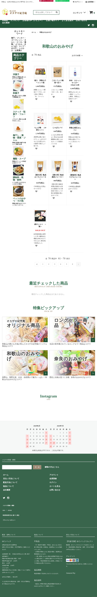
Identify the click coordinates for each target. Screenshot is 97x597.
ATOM (9, 508)
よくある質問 (67, 20)
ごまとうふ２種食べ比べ (58, 81)
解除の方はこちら (52, 466)
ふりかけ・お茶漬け (17, 49)
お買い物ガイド (52, 20)
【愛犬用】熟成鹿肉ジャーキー (58, 175)
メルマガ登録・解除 (10, 504)
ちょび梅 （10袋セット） (40, 128)
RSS (3, 508)
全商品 (5, 20)
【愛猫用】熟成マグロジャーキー (75, 176)
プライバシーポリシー (11, 516)
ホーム (34, 32)
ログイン (78, 2)
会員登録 (91, 2)
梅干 (13, 38)
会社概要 (6, 23)
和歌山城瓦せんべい (75, 128)
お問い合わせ (81, 20)
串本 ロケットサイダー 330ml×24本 (75, 82)
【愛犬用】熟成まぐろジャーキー (40, 176)
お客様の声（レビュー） (33, 20)
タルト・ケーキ (18, 41)
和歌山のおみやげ (45, 32)
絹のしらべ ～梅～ (40, 224)
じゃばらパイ (58, 127)
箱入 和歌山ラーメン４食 (40, 81)
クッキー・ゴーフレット (18, 39)
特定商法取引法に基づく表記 (13, 512)
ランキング (15, 20)
